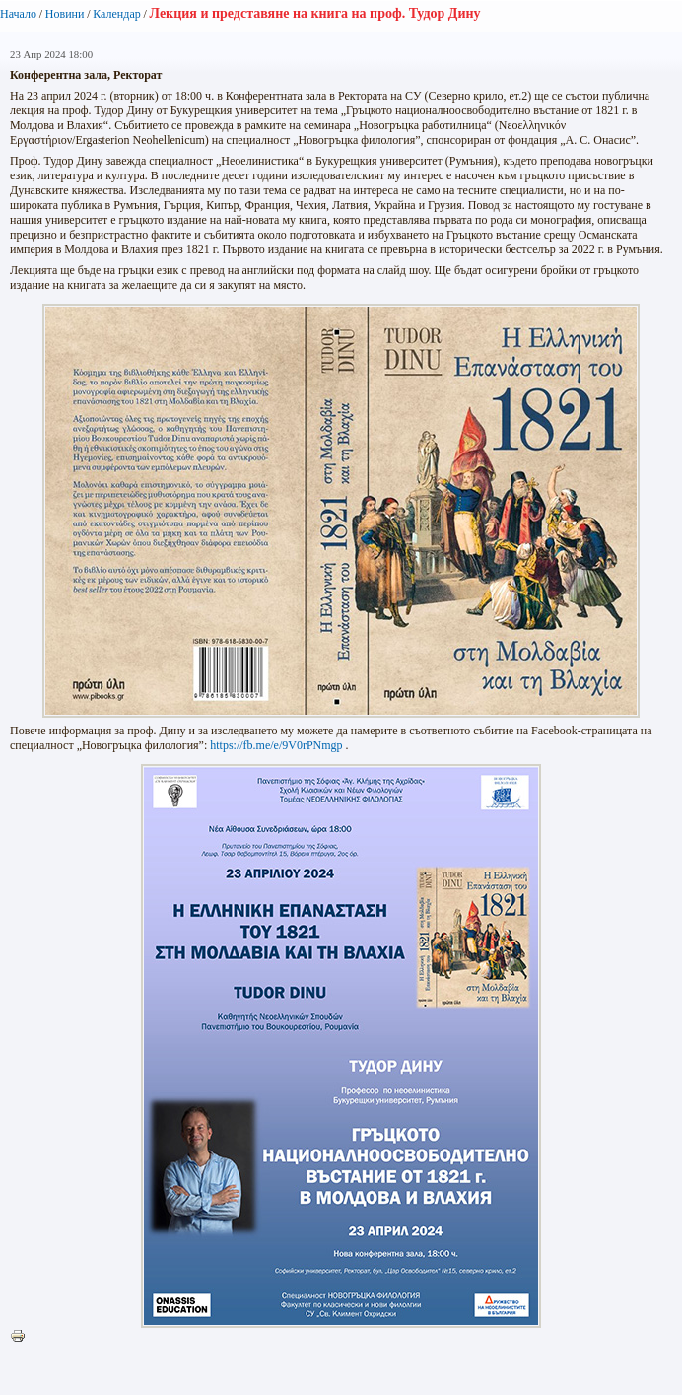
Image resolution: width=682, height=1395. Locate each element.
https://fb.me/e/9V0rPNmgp (276, 745)
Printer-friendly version (22, 1337)
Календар (116, 14)
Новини (65, 14)
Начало (18, 14)
